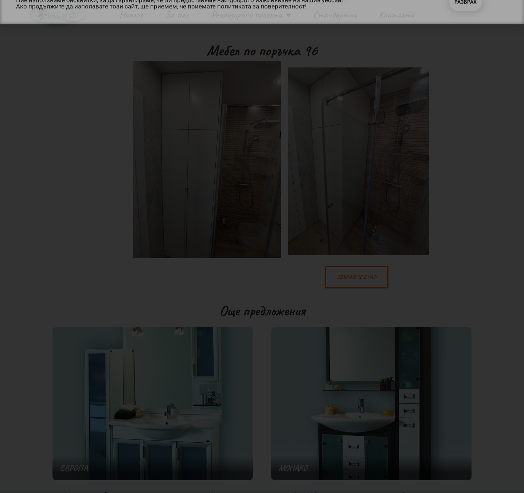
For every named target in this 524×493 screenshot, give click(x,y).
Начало (131, 14)
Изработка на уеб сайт (236, 488)
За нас (177, 14)
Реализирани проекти (251, 14)
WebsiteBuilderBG (294, 488)
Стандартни (335, 14)
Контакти (396, 14)
